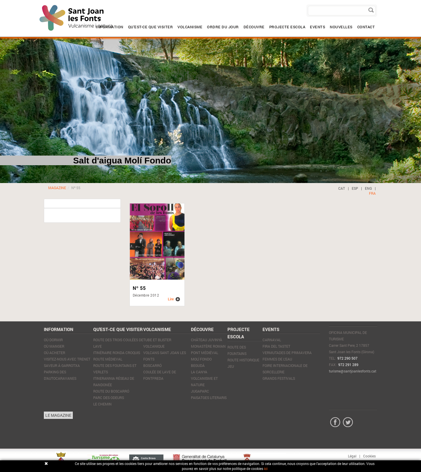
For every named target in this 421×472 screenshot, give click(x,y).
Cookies (369, 456)
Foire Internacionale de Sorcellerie (285, 368)
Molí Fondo (201, 359)
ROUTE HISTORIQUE (243, 360)
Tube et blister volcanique (157, 343)
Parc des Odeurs (108, 397)
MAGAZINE (57, 187)
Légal (352, 456)
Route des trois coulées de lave (118, 343)
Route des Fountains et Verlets (115, 368)
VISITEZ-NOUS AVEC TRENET (67, 359)
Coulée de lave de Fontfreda (159, 375)
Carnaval (272, 339)
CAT (341, 188)
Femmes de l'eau (277, 359)
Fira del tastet (276, 346)
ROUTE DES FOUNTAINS (236, 350)
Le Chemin (102, 404)
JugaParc (200, 391)
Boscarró (152, 365)
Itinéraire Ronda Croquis (116, 352)
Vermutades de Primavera (287, 352)
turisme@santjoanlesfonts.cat (352, 371)
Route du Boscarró (111, 391)
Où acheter (54, 352)
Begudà (198, 365)
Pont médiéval (204, 352)
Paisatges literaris (209, 397)
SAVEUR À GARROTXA (62, 365)
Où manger (54, 346)
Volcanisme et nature (204, 381)
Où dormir (53, 339)
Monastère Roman (208, 346)
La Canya (199, 372)
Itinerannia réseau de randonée (113, 381)
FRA (372, 193)
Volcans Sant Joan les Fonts (164, 355)
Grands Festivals (279, 378)
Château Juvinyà (206, 339)
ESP (355, 188)
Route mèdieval (107, 359)
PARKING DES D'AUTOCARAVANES (60, 375)
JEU (230, 366)
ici (266, 468)
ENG (368, 188)
